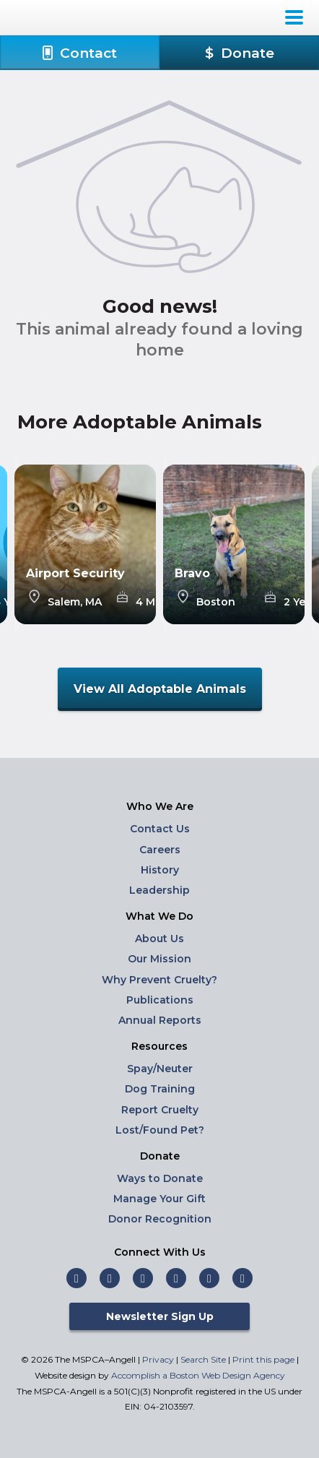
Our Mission (159, 958)
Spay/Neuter (160, 1068)
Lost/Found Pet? (159, 1129)
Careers (159, 849)
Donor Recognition (159, 1218)
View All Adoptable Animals (160, 689)
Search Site (204, 1359)
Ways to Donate (160, 1178)
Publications (159, 999)
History (160, 869)
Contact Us (160, 828)
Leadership (159, 890)
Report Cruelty (159, 1109)
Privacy (158, 1359)
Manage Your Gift (159, 1198)
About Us (159, 938)
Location (66, 591)
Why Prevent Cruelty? (159, 979)
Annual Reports (159, 1020)
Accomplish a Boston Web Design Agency (198, 1375)
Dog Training (160, 1088)
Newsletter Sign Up (160, 1316)
